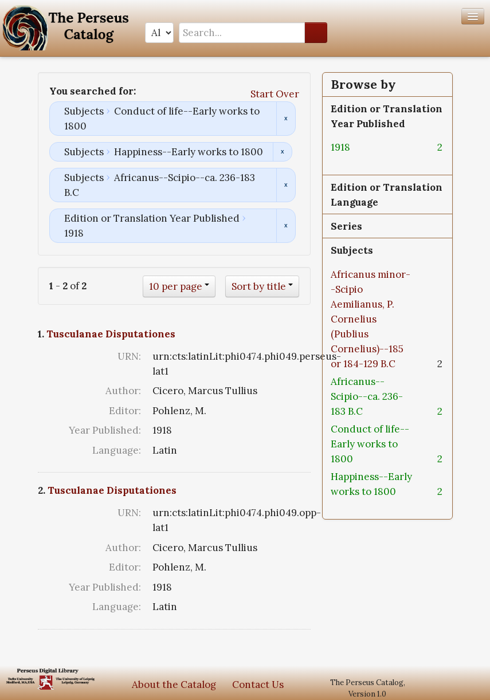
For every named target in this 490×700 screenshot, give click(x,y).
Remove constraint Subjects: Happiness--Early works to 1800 (282, 152)
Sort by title (259, 286)
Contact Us (258, 684)
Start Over (274, 94)
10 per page (175, 286)
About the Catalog (174, 684)
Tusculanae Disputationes (110, 334)
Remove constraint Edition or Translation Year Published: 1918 (285, 225)
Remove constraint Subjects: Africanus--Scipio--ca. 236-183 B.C (285, 185)
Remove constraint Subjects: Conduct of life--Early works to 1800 (285, 118)
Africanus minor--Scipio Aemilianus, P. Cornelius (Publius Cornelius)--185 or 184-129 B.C (370, 319)
